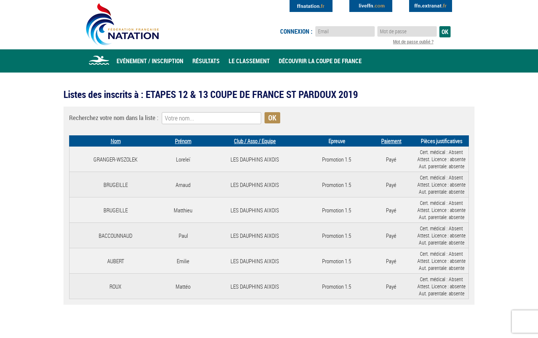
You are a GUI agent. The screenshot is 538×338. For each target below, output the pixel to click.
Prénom (183, 141)
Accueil (99, 61)
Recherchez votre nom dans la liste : (113, 117)
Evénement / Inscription (150, 61)
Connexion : (296, 31)
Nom (116, 141)
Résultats (206, 61)
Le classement (249, 61)
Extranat (430, 6)
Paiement (391, 141)
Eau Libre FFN (122, 24)
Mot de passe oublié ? (413, 41)
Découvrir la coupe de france (320, 61)
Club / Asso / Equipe (255, 141)
